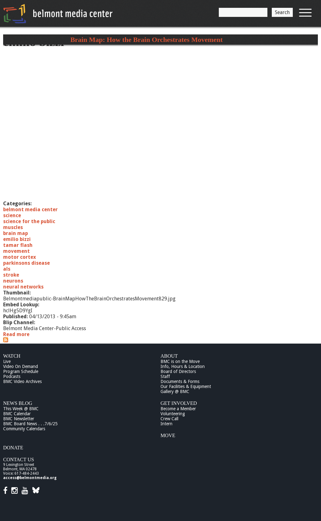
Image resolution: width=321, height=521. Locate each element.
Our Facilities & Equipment (185, 386)
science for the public (29, 221)
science (12, 215)
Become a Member (178, 408)
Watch (11, 356)
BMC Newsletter (18, 418)
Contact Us (18, 459)
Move (167, 435)
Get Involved (178, 403)
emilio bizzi (17, 239)
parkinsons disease (26, 263)
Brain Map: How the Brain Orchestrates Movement (146, 39)
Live (7, 361)
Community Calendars (24, 428)
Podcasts (11, 376)
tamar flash (18, 245)
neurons (13, 281)
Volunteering (172, 413)
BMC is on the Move (180, 361)
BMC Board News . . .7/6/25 (30, 423)
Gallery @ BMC (174, 391)
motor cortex (19, 257)
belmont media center (30, 209)
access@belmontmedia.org (29, 478)
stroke (11, 275)
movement (16, 251)
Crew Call (169, 418)
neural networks (23, 287)
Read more (16, 334)
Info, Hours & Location (182, 366)
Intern (166, 423)
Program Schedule (20, 371)
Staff (165, 376)
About (169, 356)
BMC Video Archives (22, 381)
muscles (13, 227)
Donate (13, 447)
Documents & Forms (179, 381)
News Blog (17, 403)
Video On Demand (20, 366)
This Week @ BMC (21, 408)
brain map (15, 233)
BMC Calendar (17, 413)
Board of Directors (178, 371)
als (6, 269)
